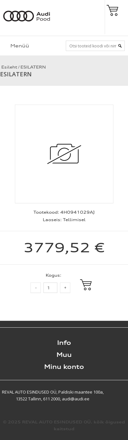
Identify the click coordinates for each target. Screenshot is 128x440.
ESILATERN (33, 67)
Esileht (8, 67)
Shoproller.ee (116, 392)
